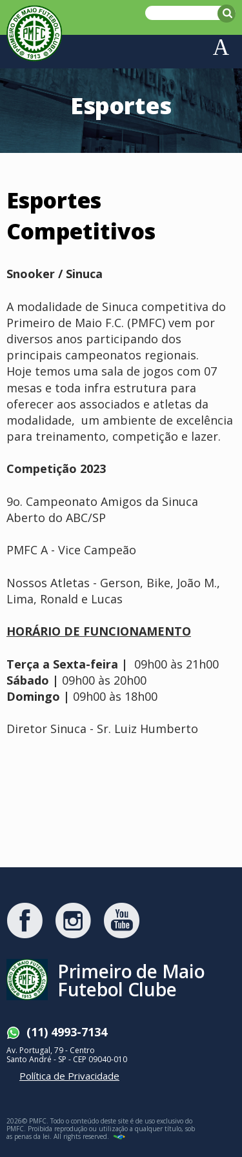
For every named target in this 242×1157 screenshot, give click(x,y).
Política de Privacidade (69, 1076)
